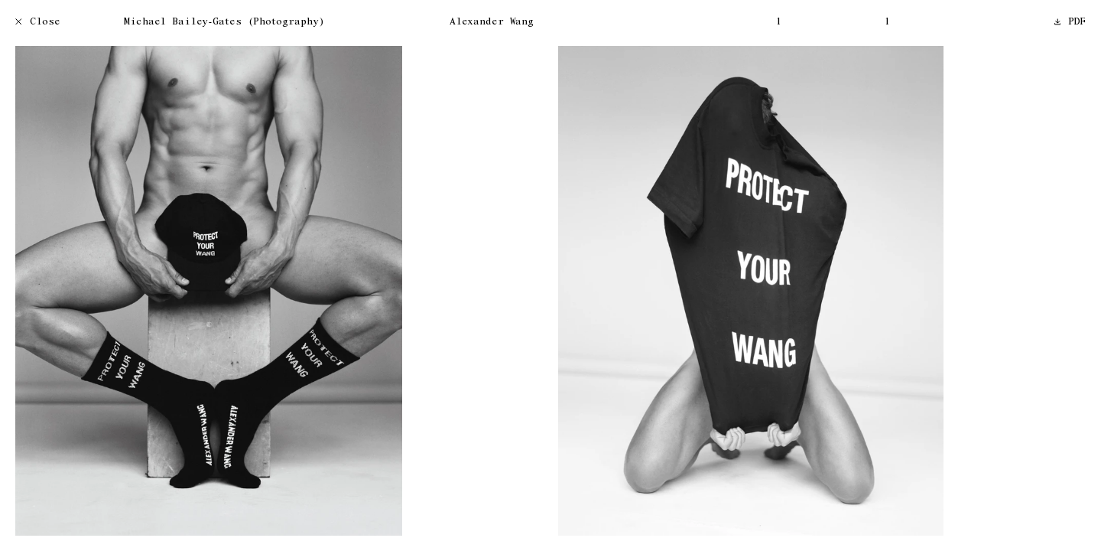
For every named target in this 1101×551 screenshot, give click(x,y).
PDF (1070, 23)
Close (37, 23)
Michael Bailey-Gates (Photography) (224, 23)
